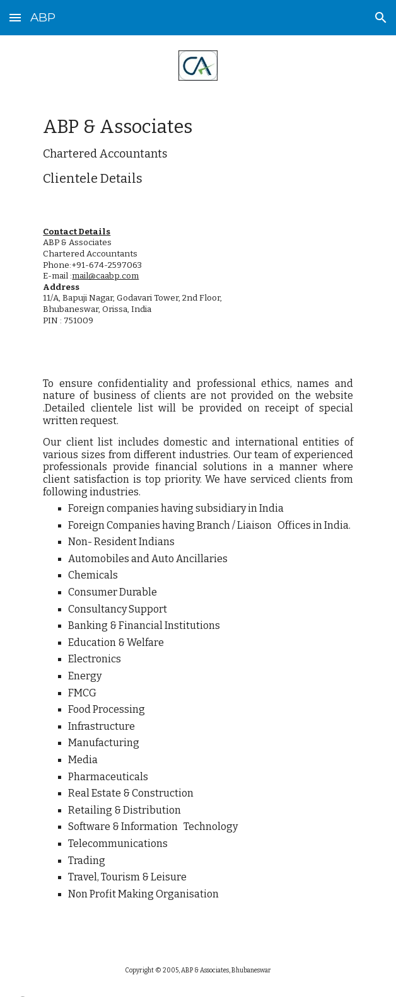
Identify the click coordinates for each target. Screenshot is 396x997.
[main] (198, 151)
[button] (15, 17)
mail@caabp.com (105, 276)
